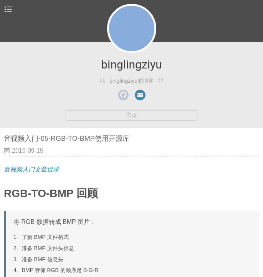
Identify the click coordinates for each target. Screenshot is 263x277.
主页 (131, 115)
